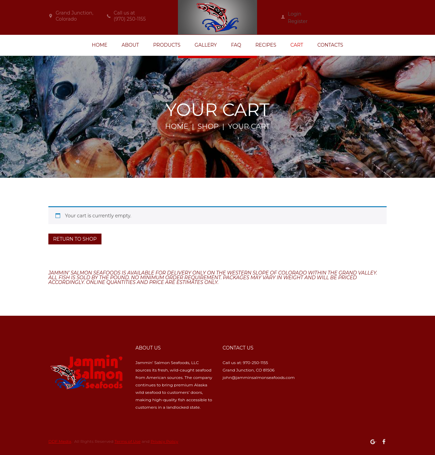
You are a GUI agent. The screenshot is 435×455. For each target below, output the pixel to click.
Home (176, 126)
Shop (208, 126)
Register (297, 21)
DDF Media (59, 441)
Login (294, 14)
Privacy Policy (164, 441)
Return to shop (75, 239)
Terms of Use (128, 441)
